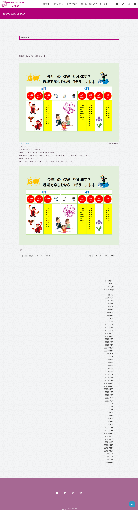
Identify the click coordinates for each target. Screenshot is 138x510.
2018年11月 (109, 463)
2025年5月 (109, 333)
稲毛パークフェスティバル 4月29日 (103, 256)
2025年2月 (109, 342)
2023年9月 (109, 392)
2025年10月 (109, 318)
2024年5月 (109, 368)
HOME (46, 4)
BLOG (111, 284)
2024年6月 (109, 365)
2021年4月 (109, 442)
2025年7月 (109, 327)
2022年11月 (109, 421)
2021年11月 (109, 433)
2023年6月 (109, 401)
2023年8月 (109, 395)
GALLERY (58, 4)
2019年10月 (109, 451)
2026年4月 (109, 301)
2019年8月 (109, 454)
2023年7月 (109, 398)
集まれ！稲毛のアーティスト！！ (96, 4)
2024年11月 (109, 351)
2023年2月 (109, 413)
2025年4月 (109, 336)
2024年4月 (109, 371)
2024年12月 (109, 348)
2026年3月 (109, 304)
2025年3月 (109, 339)
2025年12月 (109, 312)
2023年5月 (109, 404)
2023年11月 (109, 386)
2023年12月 (109, 383)
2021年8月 (109, 436)
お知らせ (110, 287)
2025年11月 (109, 315)
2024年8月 (109, 360)
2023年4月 (109, 407)
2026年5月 (109, 298)
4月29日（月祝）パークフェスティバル (35, 256)
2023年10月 (109, 389)
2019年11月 (109, 448)
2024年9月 (109, 357)
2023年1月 (109, 416)
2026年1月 (109, 310)
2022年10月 (109, 424)
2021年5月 (109, 439)
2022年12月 (109, 418)
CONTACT (72, 4)
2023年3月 (109, 410)
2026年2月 (109, 307)
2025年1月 (109, 345)
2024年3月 (109, 374)
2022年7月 (109, 427)
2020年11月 (109, 445)
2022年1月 (109, 430)
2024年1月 (109, 380)
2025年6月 (109, 330)
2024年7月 (109, 363)
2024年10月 (109, 354)
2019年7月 (109, 457)
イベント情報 (24, 144)
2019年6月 (109, 460)
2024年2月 (109, 377)
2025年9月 (109, 321)
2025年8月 (109, 324)
